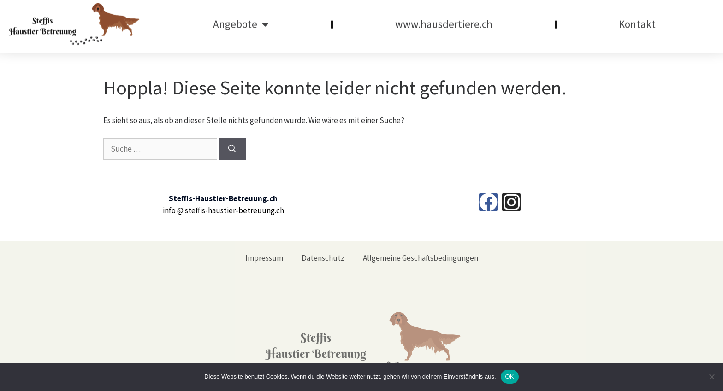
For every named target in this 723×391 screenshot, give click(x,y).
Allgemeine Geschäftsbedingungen (420, 258)
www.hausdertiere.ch (443, 20)
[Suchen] (232, 149)
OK (509, 376)
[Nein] (711, 376)
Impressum (264, 258)
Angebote (240, 20)
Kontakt (637, 20)
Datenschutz (323, 258)
